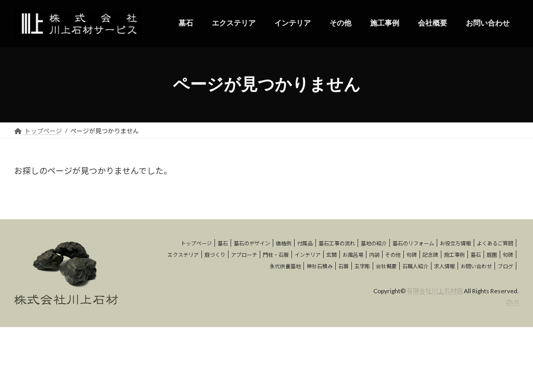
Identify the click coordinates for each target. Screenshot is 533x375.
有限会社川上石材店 (435, 291)
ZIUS (512, 302)
